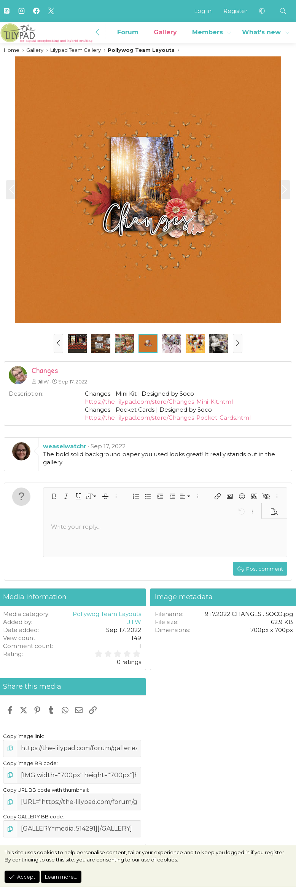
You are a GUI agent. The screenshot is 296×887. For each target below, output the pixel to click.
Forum (127, 32)
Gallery (165, 32)
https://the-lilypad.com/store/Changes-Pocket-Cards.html (168, 417)
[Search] (283, 11)
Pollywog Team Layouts (107, 614)
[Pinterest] (6, 11)
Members (207, 32)
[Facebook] (36, 11)
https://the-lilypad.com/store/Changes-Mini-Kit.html (159, 401)
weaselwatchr (64, 446)
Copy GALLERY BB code (33, 812)
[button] (262, 11)
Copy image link (23, 736)
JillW (43, 382)
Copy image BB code (30, 762)
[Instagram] (21, 11)
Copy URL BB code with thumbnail (45, 787)
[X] (51, 11)
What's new (261, 32)
